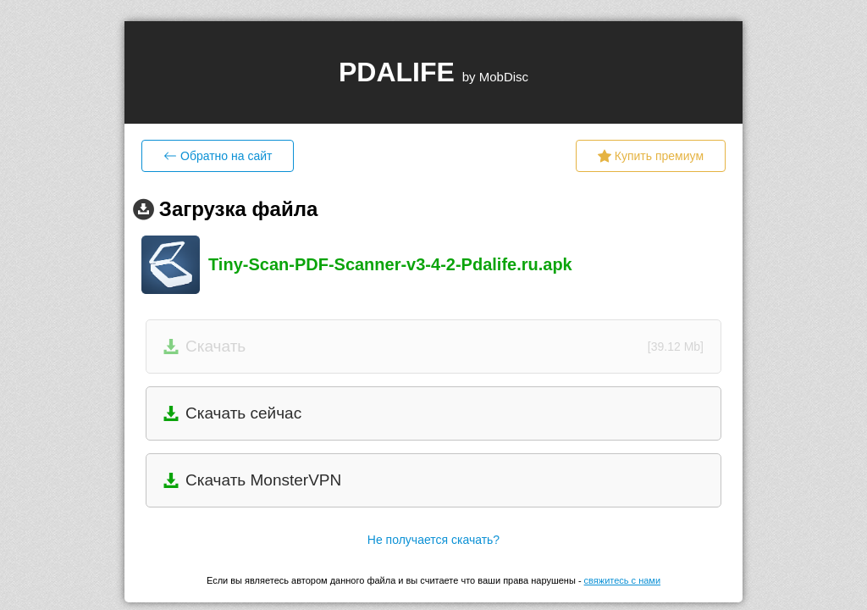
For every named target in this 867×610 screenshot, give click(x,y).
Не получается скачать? (433, 539)
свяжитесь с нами (622, 580)
